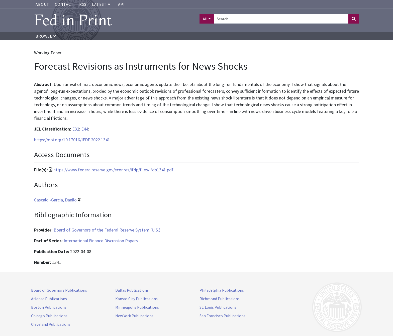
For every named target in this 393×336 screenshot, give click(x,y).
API (121, 4)
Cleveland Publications (50, 324)
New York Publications (134, 315)
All (205, 18)
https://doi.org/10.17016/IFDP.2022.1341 (72, 140)
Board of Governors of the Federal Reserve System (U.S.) (107, 230)
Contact (64, 4)
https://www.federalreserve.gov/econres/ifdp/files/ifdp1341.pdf (113, 170)
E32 (75, 129)
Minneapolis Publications (137, 307)
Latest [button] (102, 4)
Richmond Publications (220, 298)
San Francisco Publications (222, 315)
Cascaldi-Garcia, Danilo (55, 200)
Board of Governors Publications (59, 290)
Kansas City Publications (136, 298)
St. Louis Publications (218, 307)
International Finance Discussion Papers (101, 241)
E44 (84, 129)
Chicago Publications (49, 315)
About (42, 4)
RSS (82, 4)
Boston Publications (48, 307)
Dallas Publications (132, 290)
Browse (46, 36)
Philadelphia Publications (222, 290)
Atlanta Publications (49, 298)
